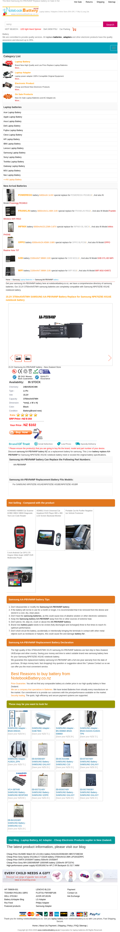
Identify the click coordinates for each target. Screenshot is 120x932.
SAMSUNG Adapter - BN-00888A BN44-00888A (65, 731)
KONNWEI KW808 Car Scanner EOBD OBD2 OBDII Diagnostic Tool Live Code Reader (20, 513)
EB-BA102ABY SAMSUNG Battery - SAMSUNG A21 (17, 823)
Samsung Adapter (44, 906)
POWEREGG (25, 195)
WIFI (20, 270)
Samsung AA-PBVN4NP (44, 280)
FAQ (76, 926)
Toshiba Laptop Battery (13, 162)
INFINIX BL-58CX (81, 226)
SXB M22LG (73, 258)
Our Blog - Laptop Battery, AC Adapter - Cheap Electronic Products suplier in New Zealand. (60, 840)
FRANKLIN (24, 210)
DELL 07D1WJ (10, 896)
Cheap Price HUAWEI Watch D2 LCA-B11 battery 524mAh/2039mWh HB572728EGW (45, 854)
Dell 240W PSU (50, 29)
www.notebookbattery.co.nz (49, 930)
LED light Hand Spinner (30, 29)
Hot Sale (78, 2)
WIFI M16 (72, 270)
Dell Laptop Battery (11, 126)
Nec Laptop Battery (12, 175)
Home (8, 280)
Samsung (16, 280)
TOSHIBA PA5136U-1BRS (16, 893)
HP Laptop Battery (11, 139)
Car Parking (65, 29)
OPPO (21, 242)
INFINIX (22, 226)
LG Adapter (41, 899)
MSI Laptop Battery (12, 170)
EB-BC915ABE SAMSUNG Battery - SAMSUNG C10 (65, 762)
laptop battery (57, 919)
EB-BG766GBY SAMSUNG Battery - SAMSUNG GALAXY (89, 792)
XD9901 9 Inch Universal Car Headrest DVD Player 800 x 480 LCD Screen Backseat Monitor (50, 513)
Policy (70, 926)
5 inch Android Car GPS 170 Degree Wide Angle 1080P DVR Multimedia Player (20, 555)
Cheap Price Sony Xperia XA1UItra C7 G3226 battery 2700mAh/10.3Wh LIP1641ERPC (45, 857)
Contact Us (72, 893)
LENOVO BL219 (43, 889)
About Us (43, 926)
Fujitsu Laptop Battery (13, 130)
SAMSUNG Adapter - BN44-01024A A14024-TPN (90, 731)
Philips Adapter (42, 903)
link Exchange (73, 896)
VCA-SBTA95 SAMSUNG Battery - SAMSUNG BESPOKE (18, 792)
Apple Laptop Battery (12, 117)
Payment (71, 889)
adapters (67, 37)
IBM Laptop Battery (12, 144)
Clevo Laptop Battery (12, 135)
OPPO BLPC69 (79, 242)
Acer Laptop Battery (12, 112)
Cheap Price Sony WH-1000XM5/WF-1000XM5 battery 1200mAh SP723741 (40, 863)
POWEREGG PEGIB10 (81, 195)
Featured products (12, 906)
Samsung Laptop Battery (14, 153)
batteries (57, 37)
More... (18, 68)
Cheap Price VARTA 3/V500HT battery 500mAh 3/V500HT (32, 860)
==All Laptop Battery (12, 179)
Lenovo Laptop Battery (13, 148)
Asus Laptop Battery (12, 121)
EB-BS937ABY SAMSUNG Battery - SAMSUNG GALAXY (65, 792)
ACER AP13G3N (43, 896)
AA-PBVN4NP (19, 465)
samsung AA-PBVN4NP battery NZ (32, 451)
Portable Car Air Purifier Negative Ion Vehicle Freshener (79, 512)
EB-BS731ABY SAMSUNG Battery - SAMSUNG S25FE (41, 792)
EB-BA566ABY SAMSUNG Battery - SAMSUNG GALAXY (41, 762)
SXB (20, 258)
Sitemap (111, 2)
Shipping (100, 2)
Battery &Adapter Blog (14, 899)
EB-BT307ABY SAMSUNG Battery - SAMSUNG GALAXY (89, 762)
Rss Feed (8, 903)
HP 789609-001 (11, 889)
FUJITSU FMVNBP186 (46, 893)
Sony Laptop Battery (12, 157)
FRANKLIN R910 (82, 211)
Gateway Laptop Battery (14, 166)
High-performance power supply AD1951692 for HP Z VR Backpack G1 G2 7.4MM (43, 865)
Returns (89, 2)
